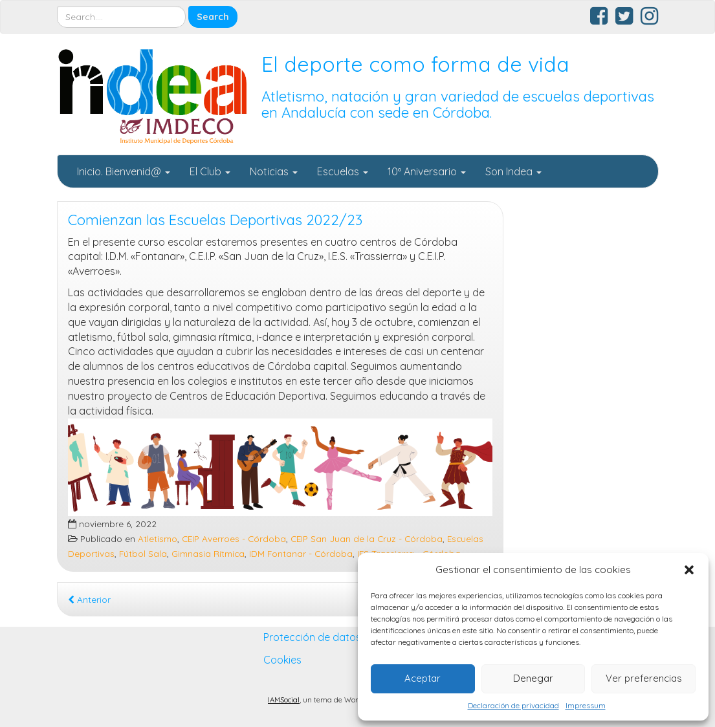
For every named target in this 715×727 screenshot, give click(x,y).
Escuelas (342, 171)
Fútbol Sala (143, 553)
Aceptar (422, 678)
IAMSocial (284, 699)
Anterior (89, 599)
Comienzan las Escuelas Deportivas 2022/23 (215, 220)
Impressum (586, 705)
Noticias (274, 171)
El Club (210, 171)
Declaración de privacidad (513, 705)
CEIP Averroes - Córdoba (234, 538)
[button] (689, 569)
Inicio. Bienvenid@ (123, 171)
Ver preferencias (644, 678)
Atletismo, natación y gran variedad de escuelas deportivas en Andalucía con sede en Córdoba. (457, 104)
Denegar (533, 678)
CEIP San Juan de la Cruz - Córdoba (367, 538)
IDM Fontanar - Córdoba (301, 553)
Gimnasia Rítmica (208, 553)
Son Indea (513, 171)
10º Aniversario (427, 171)
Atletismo (157, 538)
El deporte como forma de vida (415, 64)
